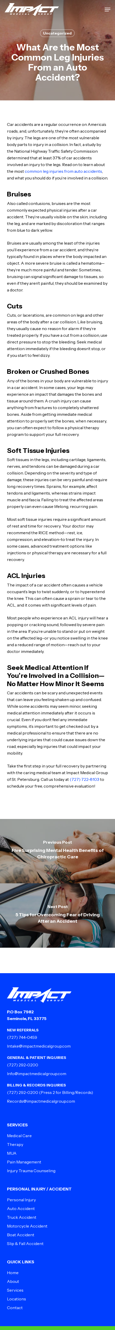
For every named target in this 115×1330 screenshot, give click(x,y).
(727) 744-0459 (22, 1037)
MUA (12, 1153)
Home (13, 1272)
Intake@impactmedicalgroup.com (39, 1046)
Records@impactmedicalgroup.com (41, 1101)
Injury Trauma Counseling (31, 1170)
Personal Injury (21, 1199)
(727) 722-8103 (84, 779)
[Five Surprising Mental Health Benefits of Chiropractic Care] (57, 851)
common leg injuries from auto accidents (63, 171)
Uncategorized (57, 33)
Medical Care (19, 1135)
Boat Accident (20, 1234)
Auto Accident (21, 1208)
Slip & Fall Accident (25, 1243)
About (13, 1281)
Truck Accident (21, 1217)
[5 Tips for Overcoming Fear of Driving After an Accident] (57, 915)
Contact (15, 1307)
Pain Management (24, 1161)
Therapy (15, 1144)
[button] (107, 9)
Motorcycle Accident (27, 1226)
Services (15, 1290)
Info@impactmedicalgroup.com (36, 1073)
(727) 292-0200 (22, 1064)
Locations (16, 1298)
